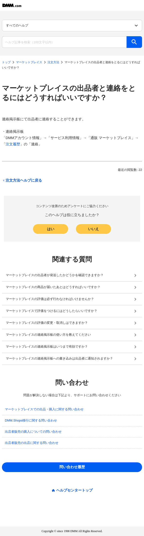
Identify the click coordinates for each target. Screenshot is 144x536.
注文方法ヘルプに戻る (22, 180)
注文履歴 (13, 144)
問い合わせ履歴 (72, 467)
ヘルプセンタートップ (74, 490)
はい (50, 229)
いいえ (93, 229)
